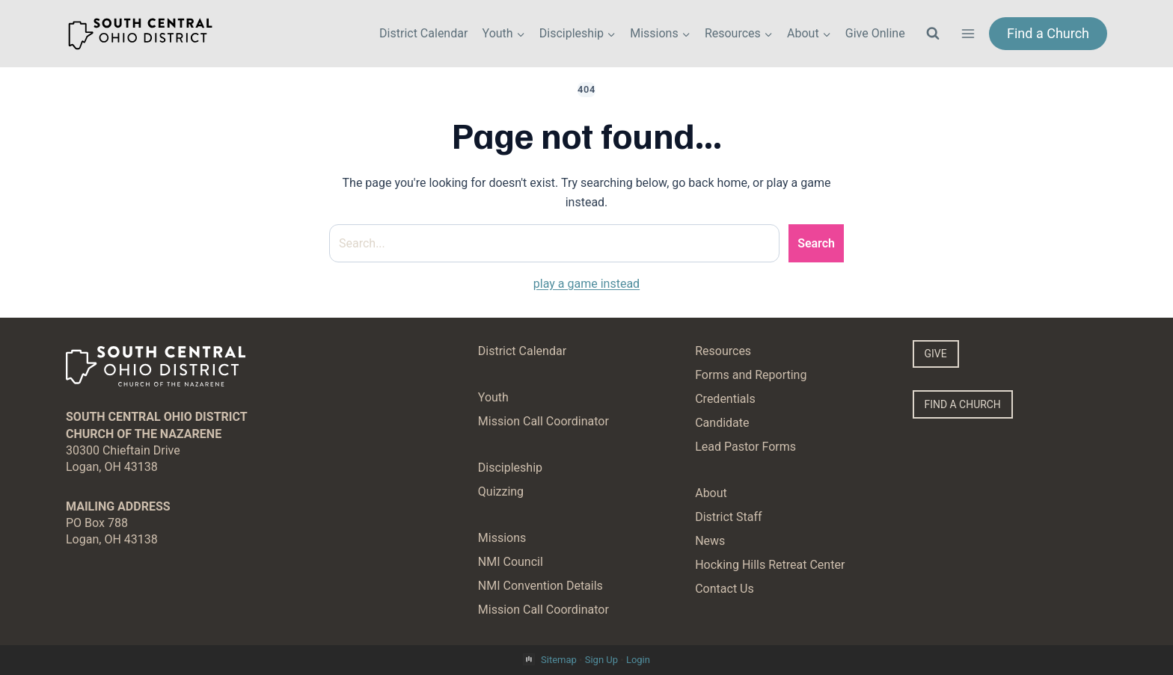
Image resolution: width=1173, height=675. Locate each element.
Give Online (875, 33)
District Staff (728, 517)
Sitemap (559, 659)
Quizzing (501, 491)
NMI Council (510, 562)
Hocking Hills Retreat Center (770, 565)
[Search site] (554, 243)
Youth (493, 397)
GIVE (936, 354)
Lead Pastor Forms (745, 447)
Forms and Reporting (750, 375)
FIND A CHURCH (964, 405)
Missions (502, 538)
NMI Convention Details (540, 586)
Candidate (722, 423)
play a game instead (586, 284)
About (711, 493)
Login (638, 659)
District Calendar (423, 33)
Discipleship (510, 467)
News (710, 541)
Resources (723, 351)
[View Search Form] (932, 33)
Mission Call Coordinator (543, 421)
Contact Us (724, 589)
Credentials (725, 399)
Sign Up (601, 659)
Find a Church (1048, 33)
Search (816, 243)
